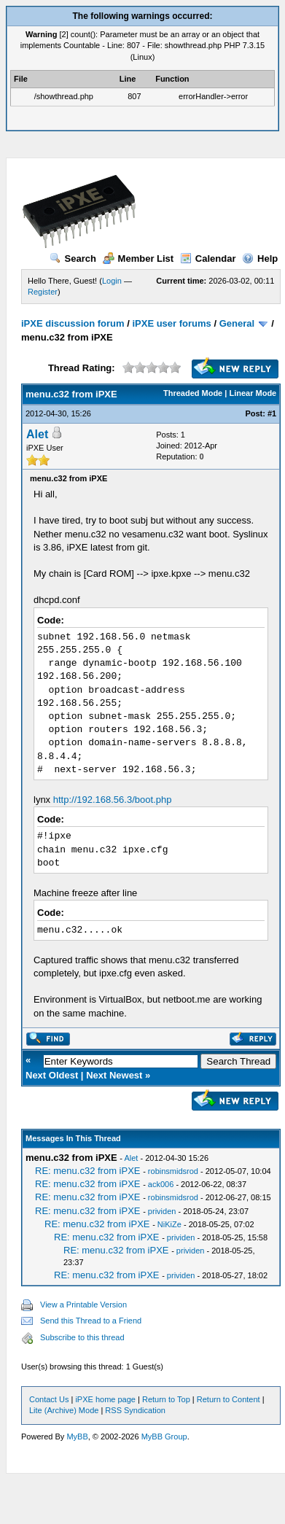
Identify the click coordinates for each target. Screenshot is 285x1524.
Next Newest (114, 1075)
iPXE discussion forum (73, 323)
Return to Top (166, 1399)
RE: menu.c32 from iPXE (88, 1170)
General (236, 323)
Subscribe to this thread (82, 1337)
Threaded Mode (192, 393)
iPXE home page (105, 1399)
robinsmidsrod (173, 1171)
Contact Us (49, 1399)
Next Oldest (52, 1075)
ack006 (160, 1184)
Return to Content (228, 1399)
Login (112, 280)
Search (73, 258)
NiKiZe (169, 1224)
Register (43, 291)
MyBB (76, 1436)
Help (260, 258)
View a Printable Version (83, 1304)
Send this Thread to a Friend (90, 1320)
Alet (37, 434)
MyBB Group (164, 1436)
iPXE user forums (171, 323)
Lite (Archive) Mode (63, 1410)
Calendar (208, 258)
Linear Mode (252, 393)
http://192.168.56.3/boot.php (112, 799)
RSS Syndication (135, 1410)
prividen (162, 1211)
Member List (138, 258)
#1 (272, 413)
